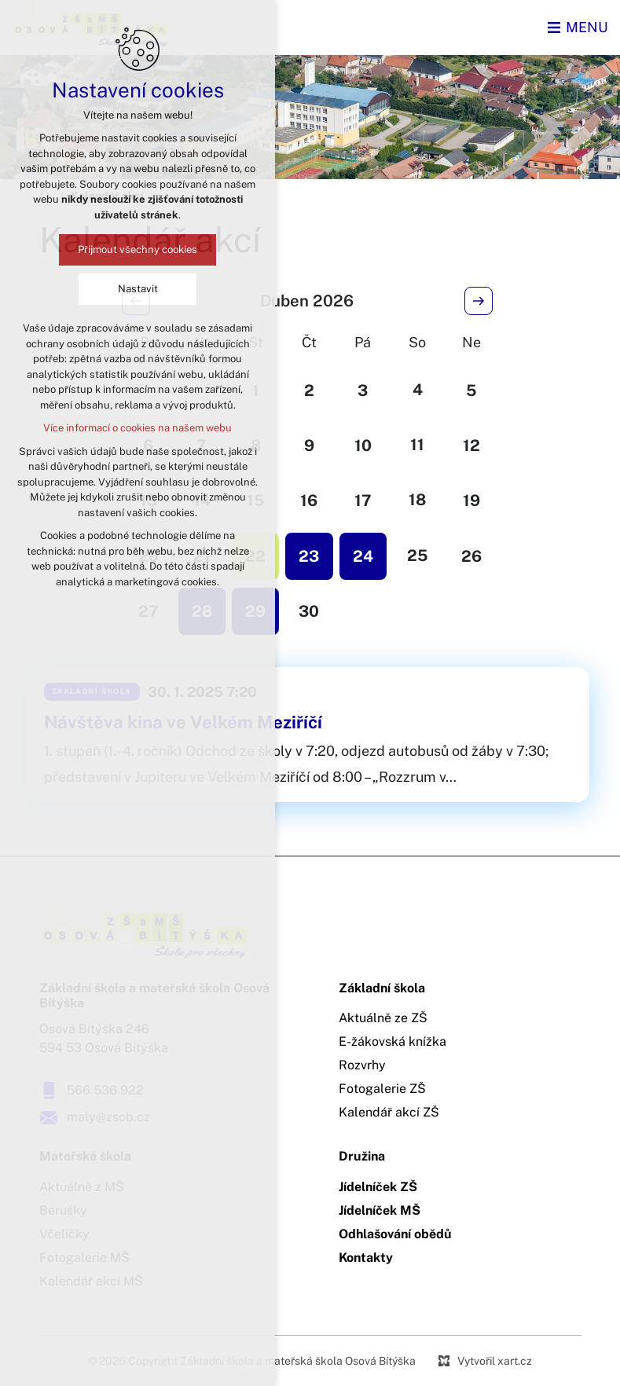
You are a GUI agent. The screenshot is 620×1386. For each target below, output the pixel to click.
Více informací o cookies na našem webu (137, 428)
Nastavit (138, 289)
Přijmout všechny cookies (137, 249)
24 (363, 556)
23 (309, 556)
